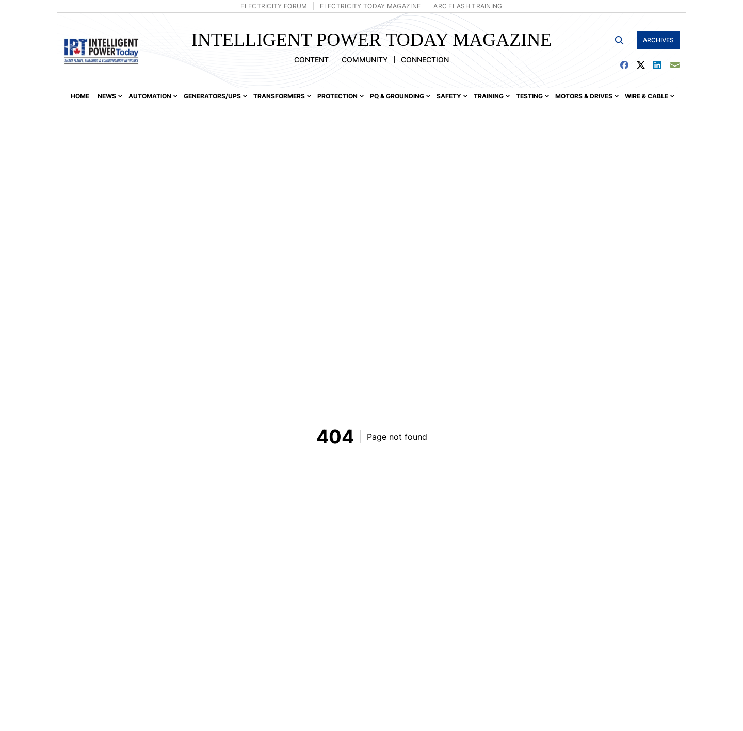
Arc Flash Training (467, 6)
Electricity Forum (273, 6)
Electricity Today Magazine (370, 6)
